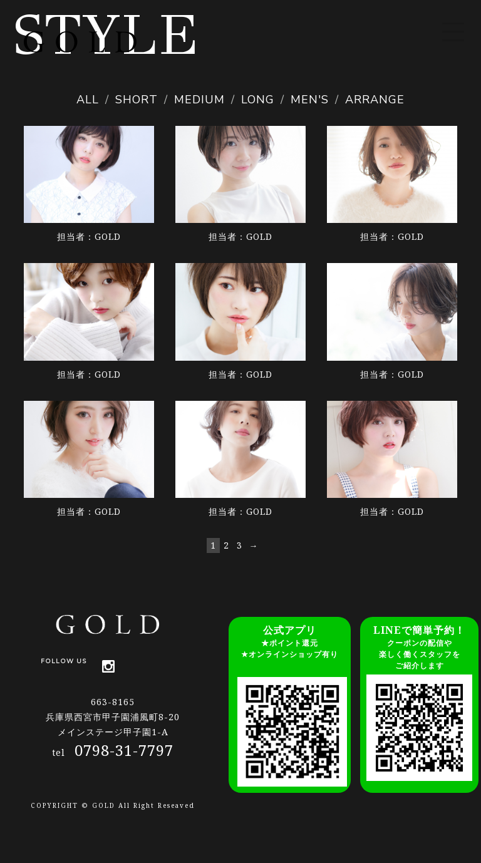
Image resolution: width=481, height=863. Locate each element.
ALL (87, 99)
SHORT (136, 99)
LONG (257, 99)
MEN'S (310, 99)
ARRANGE (375, 99)
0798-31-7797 (124, 750)
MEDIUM (199, 99)
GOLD (108, 236)
